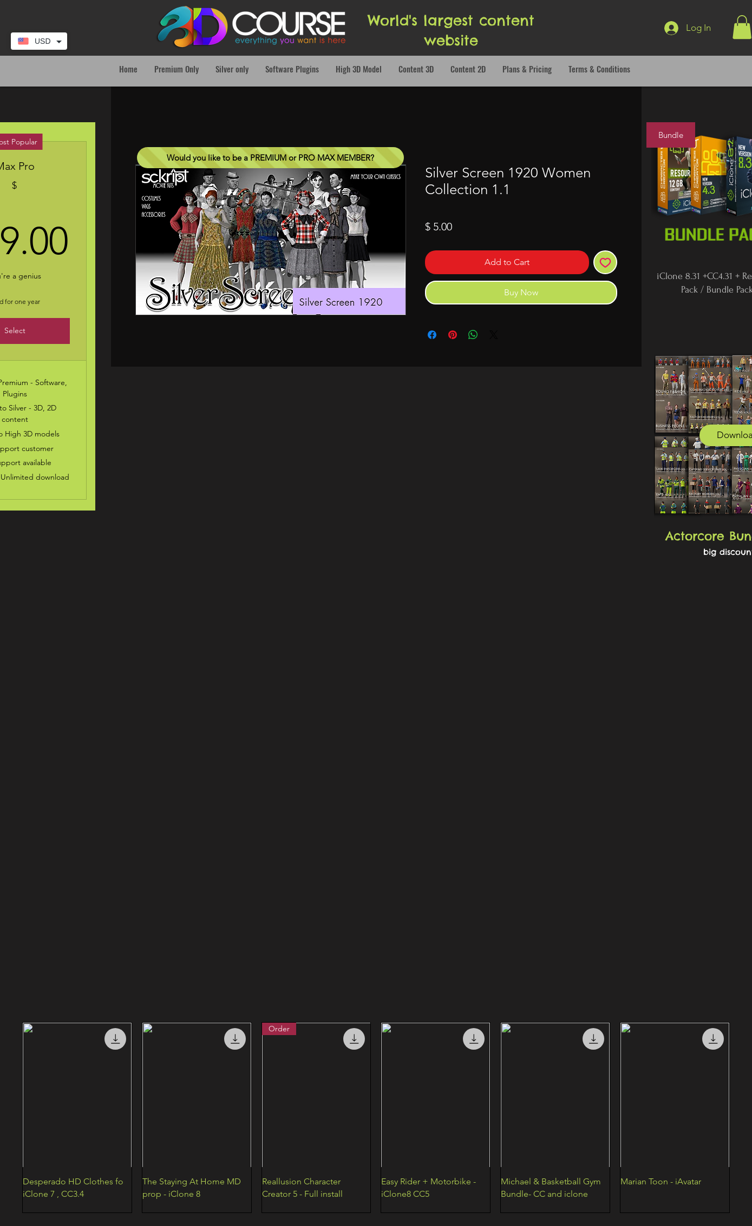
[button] (742, 27)
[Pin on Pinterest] (452, 334)
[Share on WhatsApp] (473, 334)
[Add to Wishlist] (605, 262)
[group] (376, 1118)
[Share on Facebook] (432, 334)
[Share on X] (493, 334)
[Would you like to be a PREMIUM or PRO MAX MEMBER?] (270, 157)
